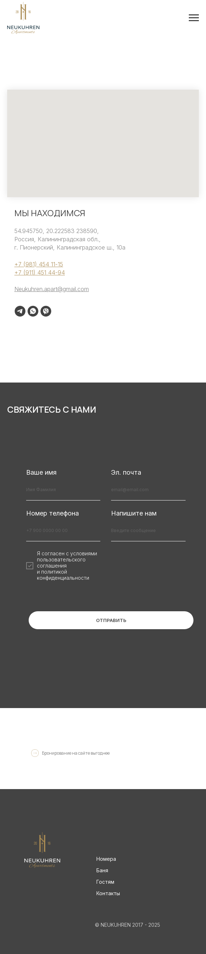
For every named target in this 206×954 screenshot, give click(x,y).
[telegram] (20, 311)
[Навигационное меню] (194, 18)
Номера (106, 859)
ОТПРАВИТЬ (111, 620)
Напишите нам (134, 513)
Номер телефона (52, 513)
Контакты (108, 893)
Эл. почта (126, 472)
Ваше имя (41, 472)
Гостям (105, 882)
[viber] (45, 311)
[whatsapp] (33, 311)
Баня (102, 870)
